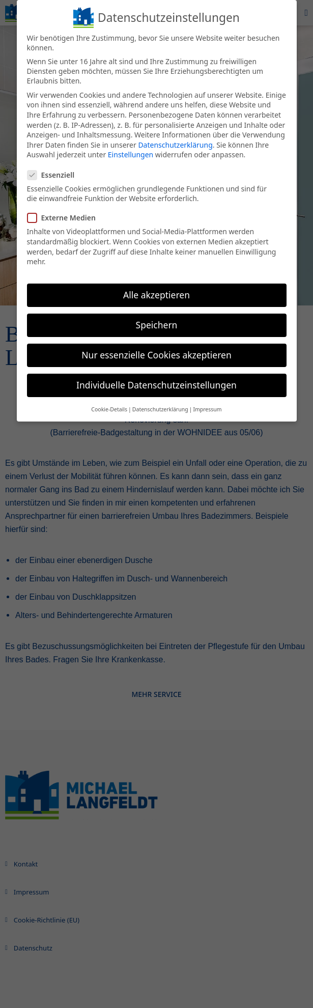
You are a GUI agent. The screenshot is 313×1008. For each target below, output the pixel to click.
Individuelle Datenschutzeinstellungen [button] (156, 385)
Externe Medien (65, 217)
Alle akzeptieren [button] (156, 295)
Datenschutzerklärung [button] (160, 409)
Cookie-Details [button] (109, 409)
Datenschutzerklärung (175, 145)
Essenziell (55, 175)
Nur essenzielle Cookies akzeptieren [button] (156, 355)
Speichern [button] (157, 325)
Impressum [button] (207, 409)
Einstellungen (130, 154)
